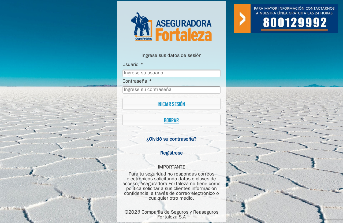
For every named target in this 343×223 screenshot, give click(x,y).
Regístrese (171, 153)
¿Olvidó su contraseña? (171, 139)
